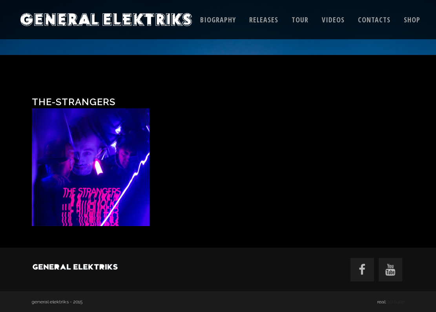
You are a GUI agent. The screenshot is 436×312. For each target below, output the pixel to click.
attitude (396, 302)
